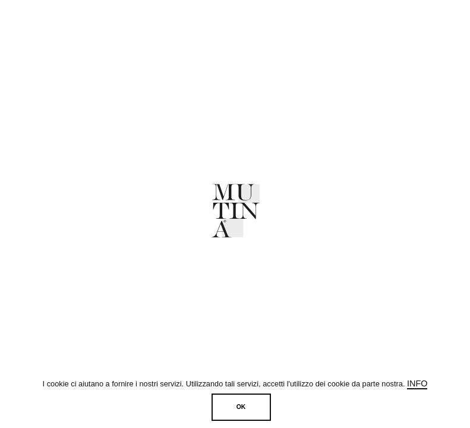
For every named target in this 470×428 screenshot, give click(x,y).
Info (417, 383)
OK (241, 407)
